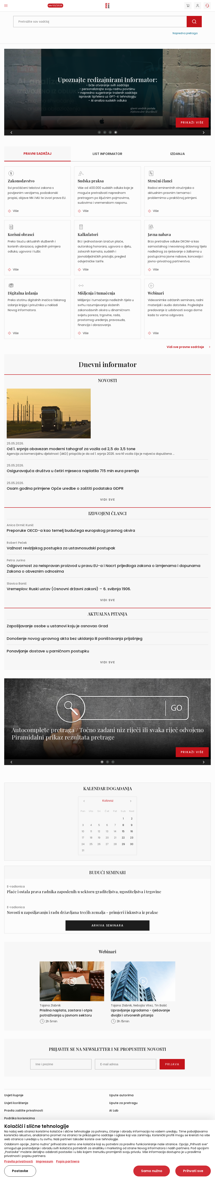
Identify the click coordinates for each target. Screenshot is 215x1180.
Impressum (44, 1161)
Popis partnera (67, 1161)
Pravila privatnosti (18, 1161)
